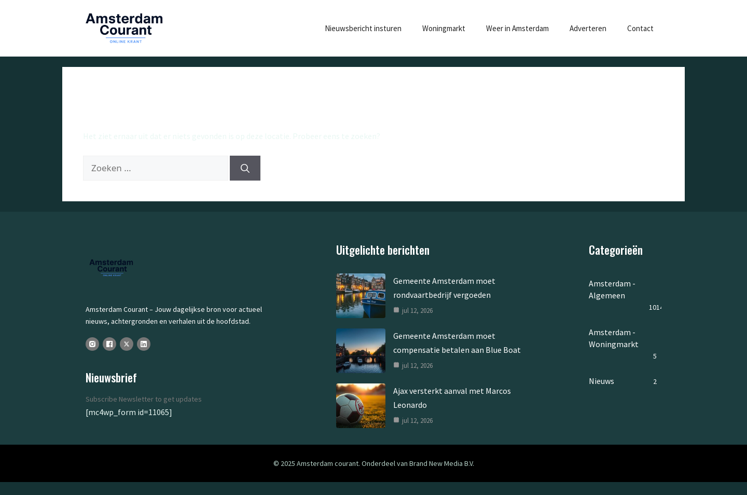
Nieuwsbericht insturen (363, 28)
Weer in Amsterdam (517, 28)
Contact (640, 28)
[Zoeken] (245, 168)
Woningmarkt (443, 28)
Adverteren (588, 28)
